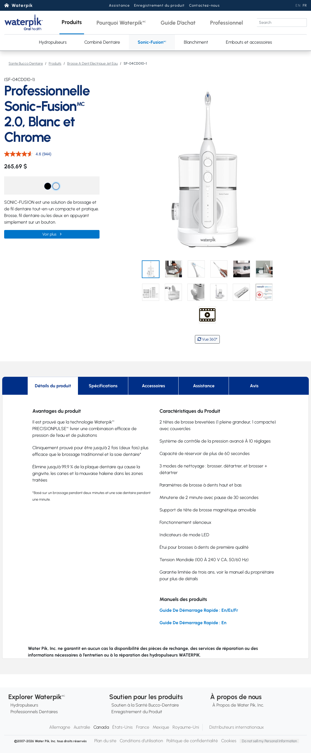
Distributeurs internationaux (236, 727)
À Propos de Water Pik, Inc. (238, 705)
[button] (71, 22)
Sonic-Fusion (152, 42)
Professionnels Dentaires (34, 711)
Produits (55, 63)
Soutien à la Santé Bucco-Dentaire (145, 705)
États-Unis (122, 727)
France (142, 727)
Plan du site (105, 740)
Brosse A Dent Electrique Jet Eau (92, 63)
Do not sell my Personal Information (269, 741)
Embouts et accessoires (249, 42)
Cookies (228, 740)
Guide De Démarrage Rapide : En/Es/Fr (199, 610)
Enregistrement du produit (159, 5)
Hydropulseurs (53, 42)
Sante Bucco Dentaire (26, 63)
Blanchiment (196, 42)
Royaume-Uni (186, 727)
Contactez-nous (204, 5)
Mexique (161, 727)
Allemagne (59, 727)
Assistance (119, 5)
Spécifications (103, 385)
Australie (82, 727)
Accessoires (153, 385)
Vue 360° (207, 339)
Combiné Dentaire (102, 42)
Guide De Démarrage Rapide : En (193, 622)
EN (298, 5)
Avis (254, 385)
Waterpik (22, 5)
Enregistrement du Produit (136, 711)
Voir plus (49, 234)
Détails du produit (53, 385)
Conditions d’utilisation (141, 740)
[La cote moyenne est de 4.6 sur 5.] (23, 154)
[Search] (282, 22)
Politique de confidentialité (192, 740)
